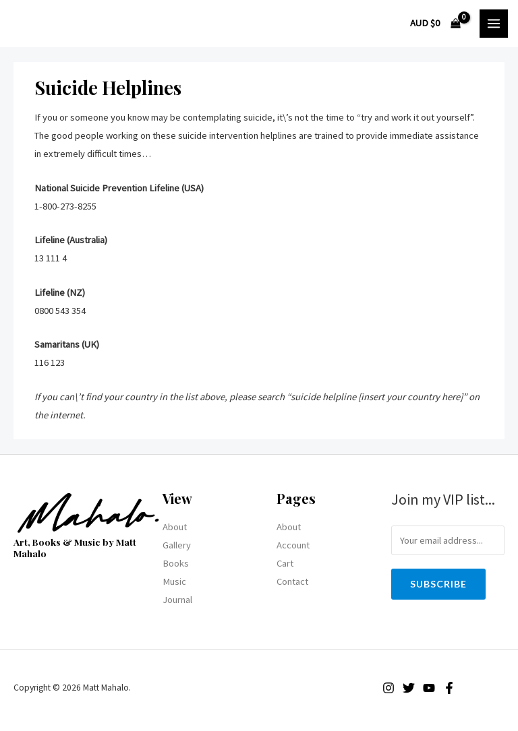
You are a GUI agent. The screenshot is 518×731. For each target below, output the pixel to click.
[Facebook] (449, 688)
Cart (285, 563)
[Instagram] (388, 688)
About (175, 527)
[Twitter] (409, 688)
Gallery (177, 545)
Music (174, 581)
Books (176, 563)
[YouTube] (429, 688)
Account (293, 545)
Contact (292, 581)
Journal (177, 600)
